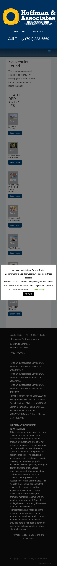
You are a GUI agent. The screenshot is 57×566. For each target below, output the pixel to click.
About (25, 31)
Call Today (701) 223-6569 (28, 39)
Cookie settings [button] (38, 289)
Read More (23, 289)
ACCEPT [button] (28, 294)
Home (16, 31)
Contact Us (38, 31)
